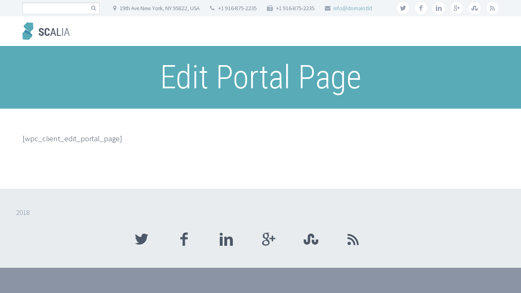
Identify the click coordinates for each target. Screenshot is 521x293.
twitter (403, 8)
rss (492, 8)
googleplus (457, 8)
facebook (421, 8)
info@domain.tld (352, 8)
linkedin (439, 8)
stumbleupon (474, 8)
